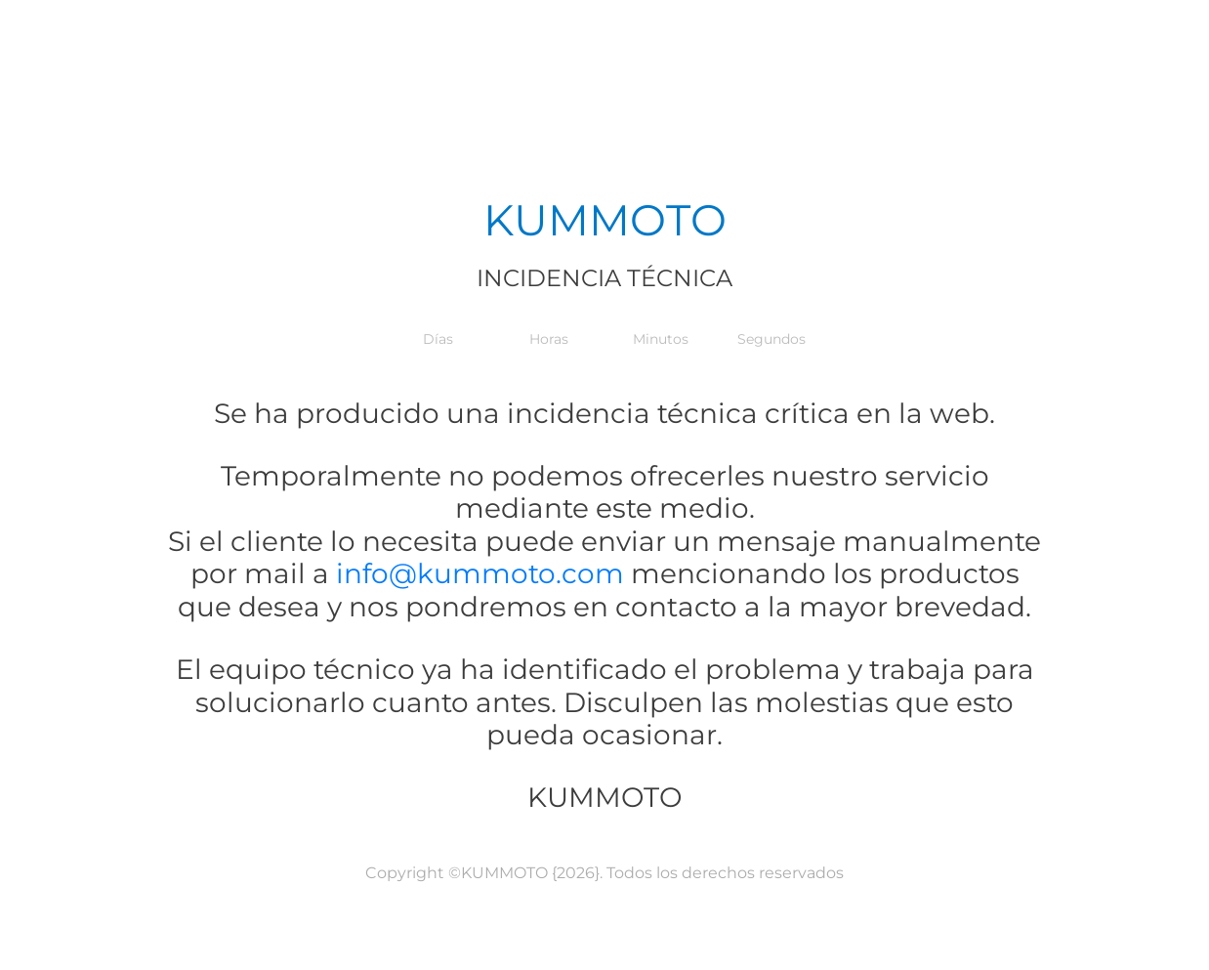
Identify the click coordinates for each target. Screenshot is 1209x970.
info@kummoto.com (476, 573)
